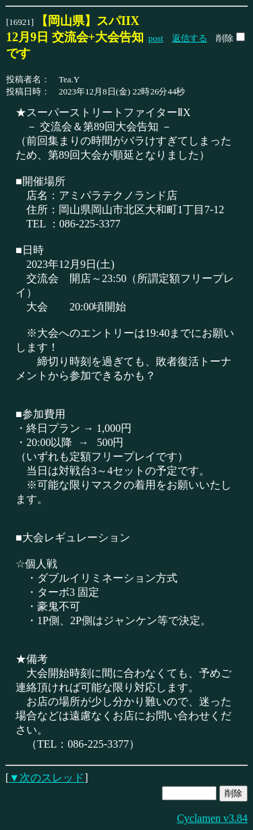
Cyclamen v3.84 (212, 818)
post (155, 38)
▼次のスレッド (46, 777)
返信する (189, 38)
